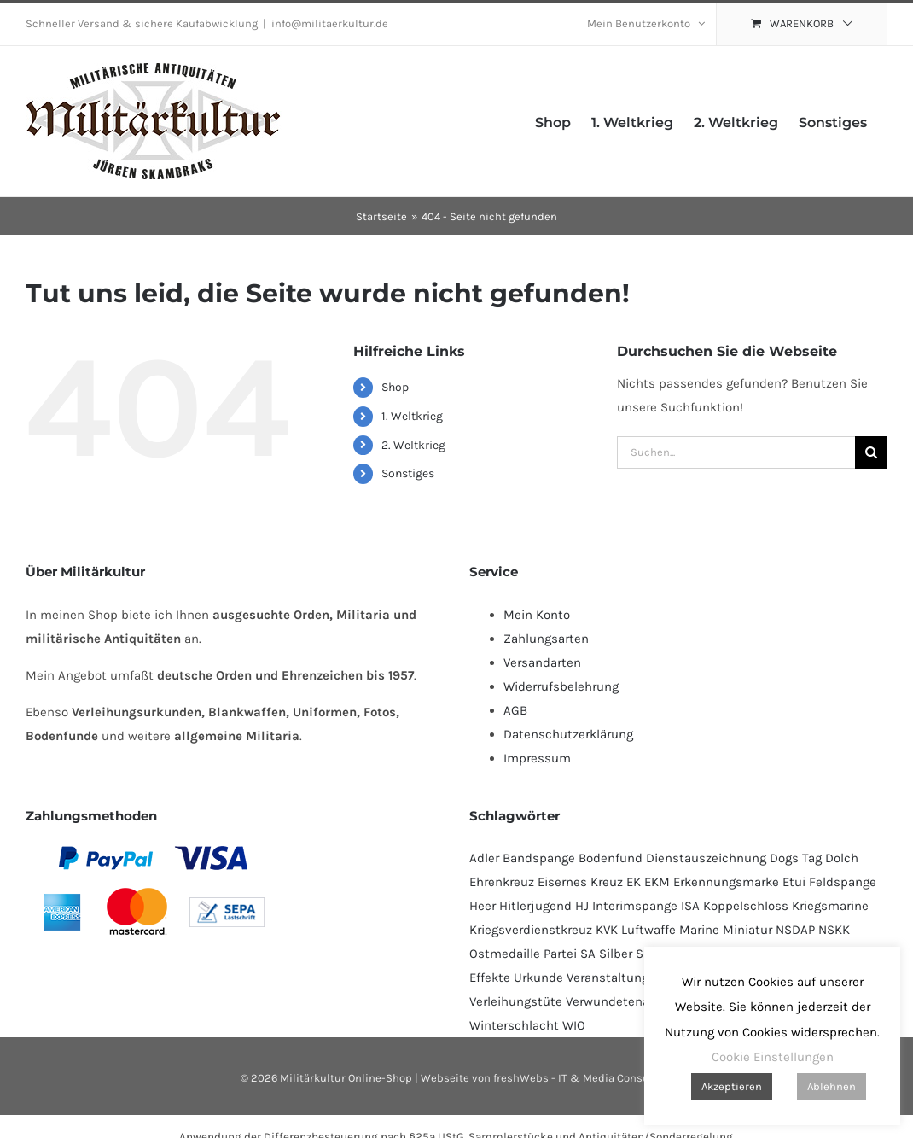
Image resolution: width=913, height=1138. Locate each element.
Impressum (537, 758)
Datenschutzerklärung (568, 734)
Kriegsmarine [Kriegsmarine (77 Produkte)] (830, 905)
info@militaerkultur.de (329, 23)
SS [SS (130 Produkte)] (643, 953)
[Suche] (871, 452)
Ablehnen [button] (831, 1086)
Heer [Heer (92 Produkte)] (482, 905)
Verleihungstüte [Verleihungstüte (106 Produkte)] (515, 1001)
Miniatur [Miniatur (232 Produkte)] (747, 929)
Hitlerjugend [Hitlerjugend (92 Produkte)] (535, 905)
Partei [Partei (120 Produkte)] (560, 953)
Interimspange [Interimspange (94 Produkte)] (634, 905)
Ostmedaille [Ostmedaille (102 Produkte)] (504, 953)
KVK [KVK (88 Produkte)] (607, 929)
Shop (395, 387)
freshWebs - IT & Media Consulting (583, 1077)
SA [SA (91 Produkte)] (588, 953)
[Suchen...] (736, 452)
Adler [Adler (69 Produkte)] (484, 858)
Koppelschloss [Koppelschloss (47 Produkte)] (745, 905)
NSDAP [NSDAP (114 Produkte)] (795, 929)
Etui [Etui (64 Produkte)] (793, 882)
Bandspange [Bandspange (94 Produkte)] (539, 858)
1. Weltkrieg (412, 416)
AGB (515, 710)
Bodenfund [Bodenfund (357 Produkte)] (611, 858)
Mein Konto (536, 614)
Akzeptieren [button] (731, 1086)
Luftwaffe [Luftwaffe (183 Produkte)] (648, 929)
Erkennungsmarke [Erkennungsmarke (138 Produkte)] (726, 882)
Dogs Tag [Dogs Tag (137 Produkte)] (796, 858)
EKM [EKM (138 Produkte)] (657, 882)
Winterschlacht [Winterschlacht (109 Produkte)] (514, 1025)
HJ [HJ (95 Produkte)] (582, 905)
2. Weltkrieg (413, 445)
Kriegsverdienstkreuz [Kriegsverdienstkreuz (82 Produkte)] (530, 929)
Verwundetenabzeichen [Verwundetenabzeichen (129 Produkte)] (634, 1001)
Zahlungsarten (546, 638)
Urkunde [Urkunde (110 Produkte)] (538, 977)
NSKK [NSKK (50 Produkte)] (834, 929)
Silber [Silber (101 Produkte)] (615, 953)
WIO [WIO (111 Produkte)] (573, 1025)
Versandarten (542, 662)
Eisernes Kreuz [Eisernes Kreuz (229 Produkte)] (580, 882)
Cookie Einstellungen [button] (773, 1057)
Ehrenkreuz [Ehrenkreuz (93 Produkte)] (501, 882)
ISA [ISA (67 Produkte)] (690, 905)
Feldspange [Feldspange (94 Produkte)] (842, 882)
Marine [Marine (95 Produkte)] (699, 929)
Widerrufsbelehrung (561, 686)
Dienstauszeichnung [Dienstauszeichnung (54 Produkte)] (706, 858)
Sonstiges (407, 473)
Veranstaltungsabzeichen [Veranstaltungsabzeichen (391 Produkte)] (641, 977)
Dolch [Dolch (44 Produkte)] (841, 858)
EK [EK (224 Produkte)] (633, 882)
